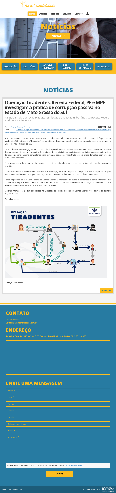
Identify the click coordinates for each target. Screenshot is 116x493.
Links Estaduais (85, 66)
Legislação (10, 66)
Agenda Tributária (47, 66)
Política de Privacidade (73, 465)
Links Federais (66, 66)
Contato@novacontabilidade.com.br (21, 323)
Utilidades (103, 66)
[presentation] (26, 474)
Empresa (43, 13)
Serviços (67, 13)
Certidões (29, 66)
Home (32, 13)
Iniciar (58, 36)
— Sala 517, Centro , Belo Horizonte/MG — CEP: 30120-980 (46, 336)
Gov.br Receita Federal (20, 127)
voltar (106, 290)
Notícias (55, 13)
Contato (79, 13)
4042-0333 (14, 319)
